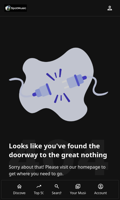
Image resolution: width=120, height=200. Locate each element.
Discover (19, 189)
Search (57, 189)
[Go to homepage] (15, 8)
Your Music (78, 189)
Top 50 (39, 189)
